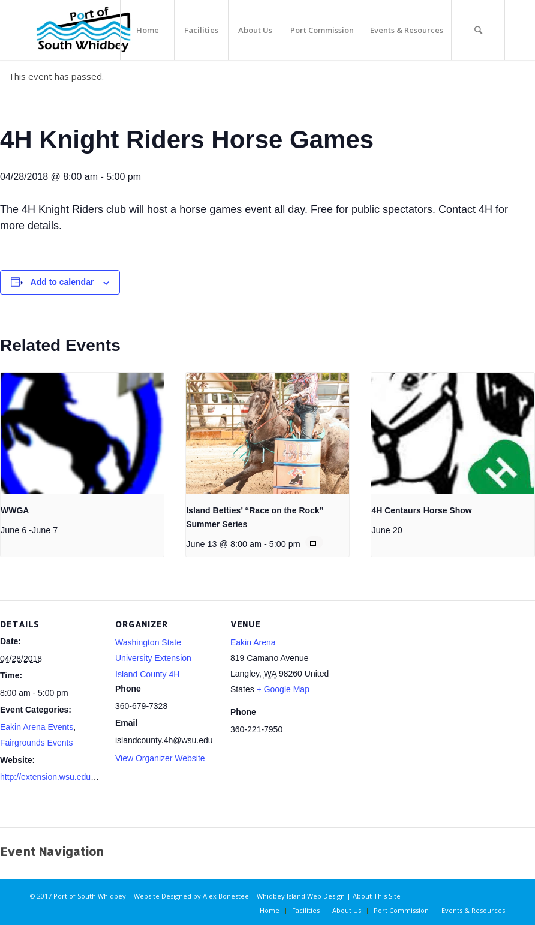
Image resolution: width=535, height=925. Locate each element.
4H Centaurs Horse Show (421, 510)
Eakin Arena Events (36, 727)
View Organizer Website (160, 758)
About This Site (377, 895)
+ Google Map (283, 689)
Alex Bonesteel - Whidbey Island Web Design (274, 895)
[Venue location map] (408, 683)
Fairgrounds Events (36, 742)
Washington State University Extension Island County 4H (153, 658)
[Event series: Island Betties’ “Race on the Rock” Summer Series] (314, 542)
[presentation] (82, 434)
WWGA (15, 510)
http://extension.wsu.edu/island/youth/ (70, 777)
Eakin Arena (253, 642)
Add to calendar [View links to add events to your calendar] (62, 282)
